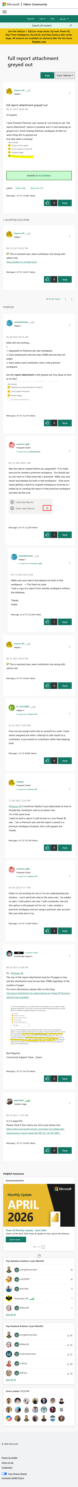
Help (52, 18)
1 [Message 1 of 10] (15, 195)
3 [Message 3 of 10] (15, 1071)
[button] (47, 75)
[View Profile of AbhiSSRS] (19, 1100)
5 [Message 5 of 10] (18, 923)
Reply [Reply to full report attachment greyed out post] (65, 203)
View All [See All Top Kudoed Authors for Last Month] (11, 1380)
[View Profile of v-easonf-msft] (31, 952)
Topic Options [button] (64, 75)
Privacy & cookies (10, 1457)
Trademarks (7, 1467)
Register (31, 18)
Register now (39, 41)
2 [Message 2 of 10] (15, 1143)
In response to (28, 451)
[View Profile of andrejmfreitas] (21, 321)
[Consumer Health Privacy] (39, 1478)
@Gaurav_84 (15, 806)
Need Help (20, 188)
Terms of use (7, 1462)
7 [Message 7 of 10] (18, 753)
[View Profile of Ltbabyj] (20, 781)
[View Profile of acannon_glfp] (23, 443)
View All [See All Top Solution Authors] (11, 1314)
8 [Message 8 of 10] (15, 415)
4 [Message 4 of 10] (15, 272)
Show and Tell (36, 188)
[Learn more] (16, 1239)
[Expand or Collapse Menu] (4, 12)
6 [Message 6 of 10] (18, 840)
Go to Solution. (43, 175)
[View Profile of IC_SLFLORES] (22, 706)
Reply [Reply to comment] (65, 279)
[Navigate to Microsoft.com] (11, 4)
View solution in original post (21, 261)
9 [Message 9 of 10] (18, 527)
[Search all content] (52, 25)
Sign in (42, 18)
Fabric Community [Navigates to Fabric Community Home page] (35, 4)
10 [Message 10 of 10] (21, 614)
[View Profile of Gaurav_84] (19, 90)
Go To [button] (63, 18)
